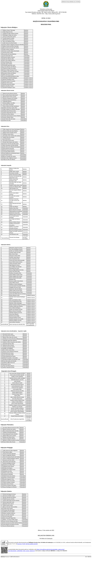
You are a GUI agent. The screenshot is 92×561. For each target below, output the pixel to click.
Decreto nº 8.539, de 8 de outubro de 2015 (27, 544)
